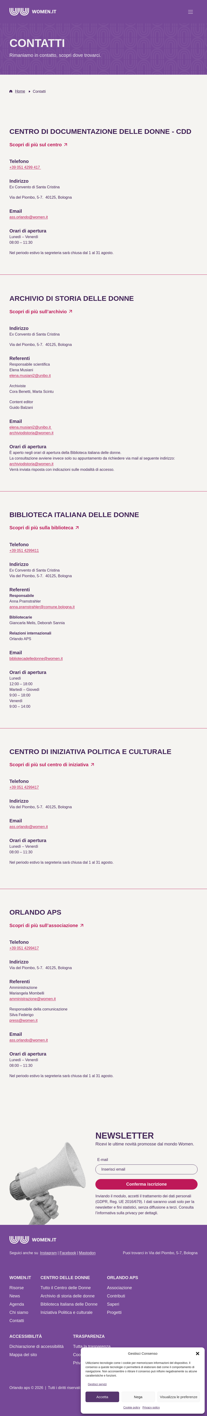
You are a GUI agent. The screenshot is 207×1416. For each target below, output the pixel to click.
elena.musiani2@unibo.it (30, 380)
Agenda (16, 1304)
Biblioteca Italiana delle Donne (69, 1304)
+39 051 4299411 (24, 555)
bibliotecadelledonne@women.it (36, 663)
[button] (197, 1353)
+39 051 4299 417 (25, 167)
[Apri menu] (190, 12)
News (14, 1296)
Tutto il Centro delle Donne (66, 1287)
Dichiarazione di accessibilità (36, 1346)
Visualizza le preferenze (178, 1397)
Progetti (114, 1312)
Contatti (16, 1320)
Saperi (113, 1304)
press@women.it (23, 1025)
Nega (138, 1397)
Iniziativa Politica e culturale (67, 1312)
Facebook (68, 1253)
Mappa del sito (23, 1354)
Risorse (16, 1287)
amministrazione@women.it (32, 1003)
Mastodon (87, 1253)
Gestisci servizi (97, 1384)
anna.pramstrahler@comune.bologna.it (42, 611)
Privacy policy (151, 1407)
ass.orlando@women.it (28, 217)
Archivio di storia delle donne (68, 1296)
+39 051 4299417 (24, 791)
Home (20, 91)
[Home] (33, 11)
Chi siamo (18, 1312)
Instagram (48, 1253)
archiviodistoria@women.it (31, 437)
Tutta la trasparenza (91, 1346)
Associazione (119, 1287)
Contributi (116, 1296)
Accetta (102, 1397)
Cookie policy (131, 1407)
